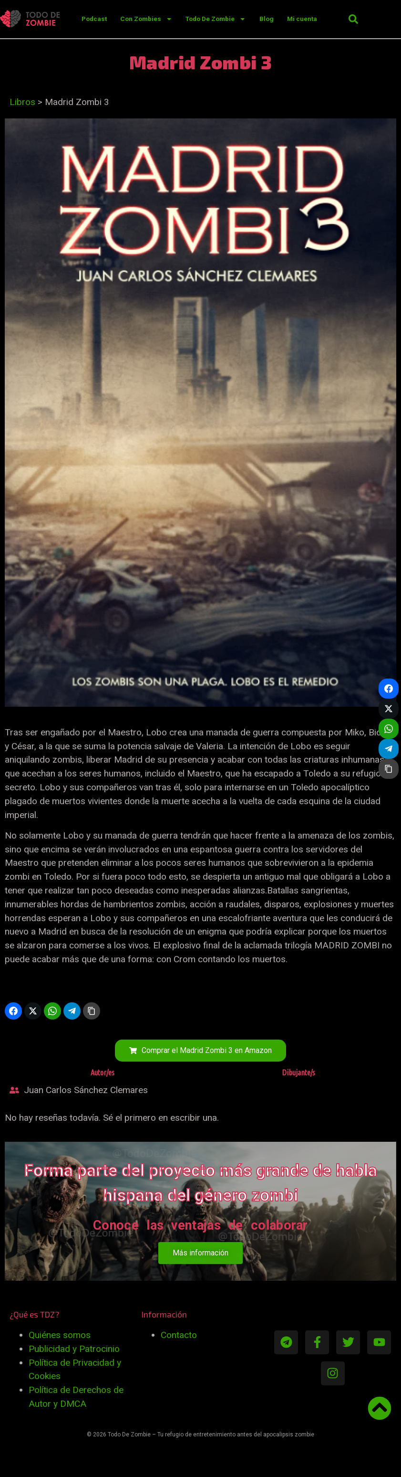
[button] (353, 19)
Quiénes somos (60, 1334)
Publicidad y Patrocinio (74, 1348)
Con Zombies (146, 19)
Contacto (179, 1334)
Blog (266, 18)
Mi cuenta (302, 18)
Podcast (94, 18)
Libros (22, 101)
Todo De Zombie (215, 19)
